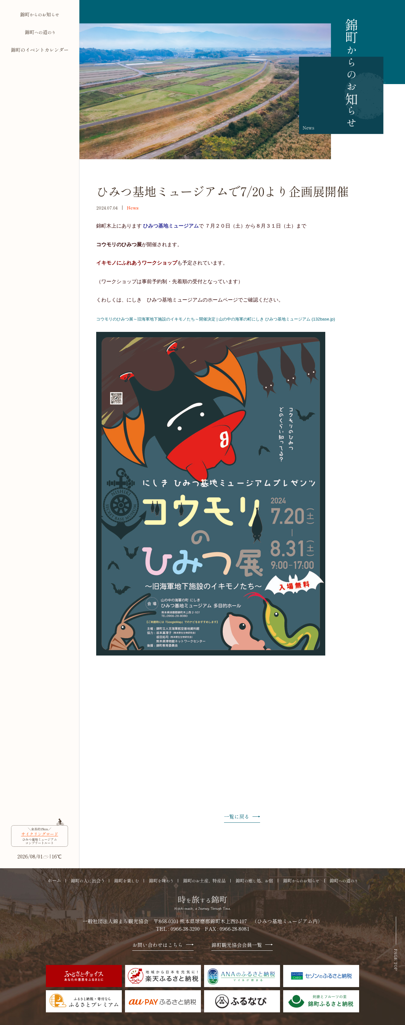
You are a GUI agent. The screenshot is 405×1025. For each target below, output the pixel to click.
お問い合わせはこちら (163, 945)
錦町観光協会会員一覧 (242, 945)
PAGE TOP (396, 959)
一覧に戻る (242, 817)
